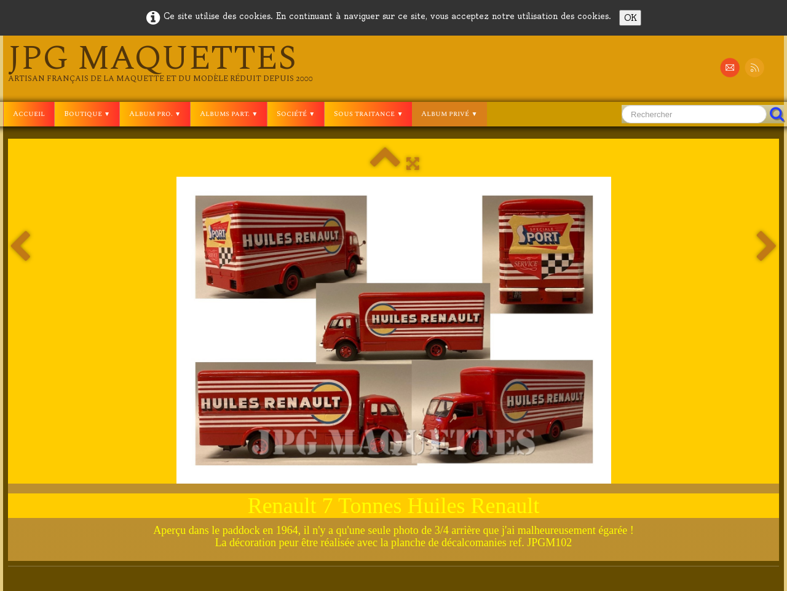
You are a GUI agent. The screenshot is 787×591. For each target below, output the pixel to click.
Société (296, 114)
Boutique (87, 114)
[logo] (160, 62)
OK (630, 18)
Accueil (29, 114)
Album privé (449, 114)
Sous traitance (368, 114)
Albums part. (229, 114)
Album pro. (155, 114)
